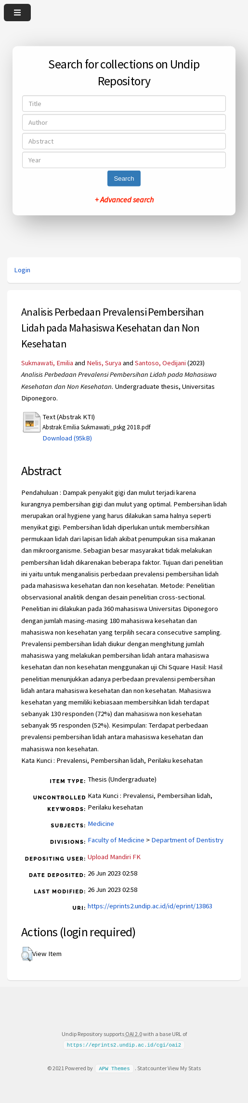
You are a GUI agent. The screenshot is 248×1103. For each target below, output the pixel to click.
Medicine (101, 823)
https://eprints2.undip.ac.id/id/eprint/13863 (150, 906)
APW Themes (114, 1068)
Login (22, 270)
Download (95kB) (67, 438)
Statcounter (152, 1068)
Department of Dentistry (187, 840)
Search (124, 178)
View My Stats (184, 1068)
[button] (26, 954)
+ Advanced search (124, 199)
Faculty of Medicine (116, 840)
